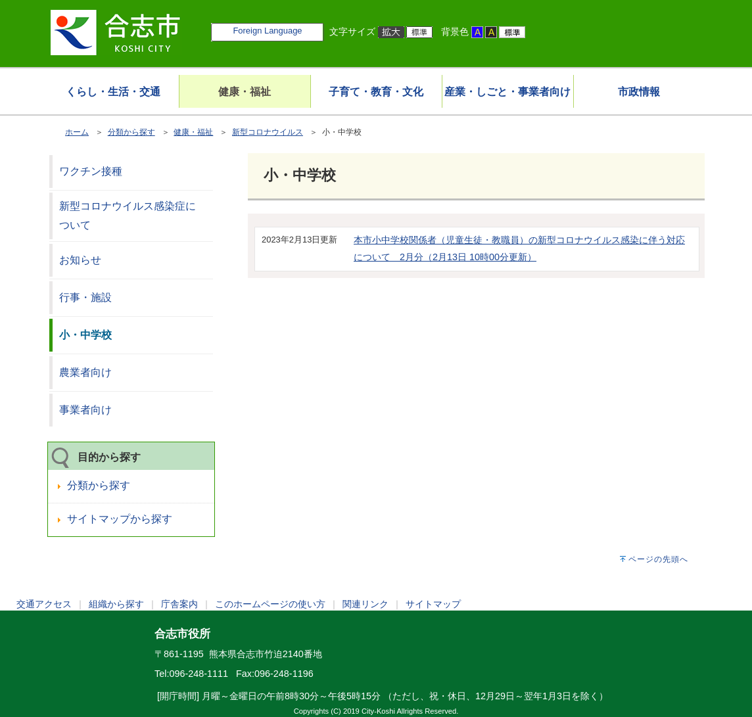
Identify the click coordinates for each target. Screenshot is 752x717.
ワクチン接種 (90, 171)
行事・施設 (85, 297)
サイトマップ (433, 604)
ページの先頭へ (658, 559)
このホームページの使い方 (270, 604)
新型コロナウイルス (267, 132)
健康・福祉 (193, 132)
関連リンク (365, 604)
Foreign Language (267, 30)
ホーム (77, 132)
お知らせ (80, 260)
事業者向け (85, 409)
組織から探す (116, 604)
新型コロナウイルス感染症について (127, 215)
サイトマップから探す (119, 518)
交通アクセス (44, 604)
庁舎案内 (179, 604)
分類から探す (131, 132)
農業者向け (85, 372)
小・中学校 (85, 334)
